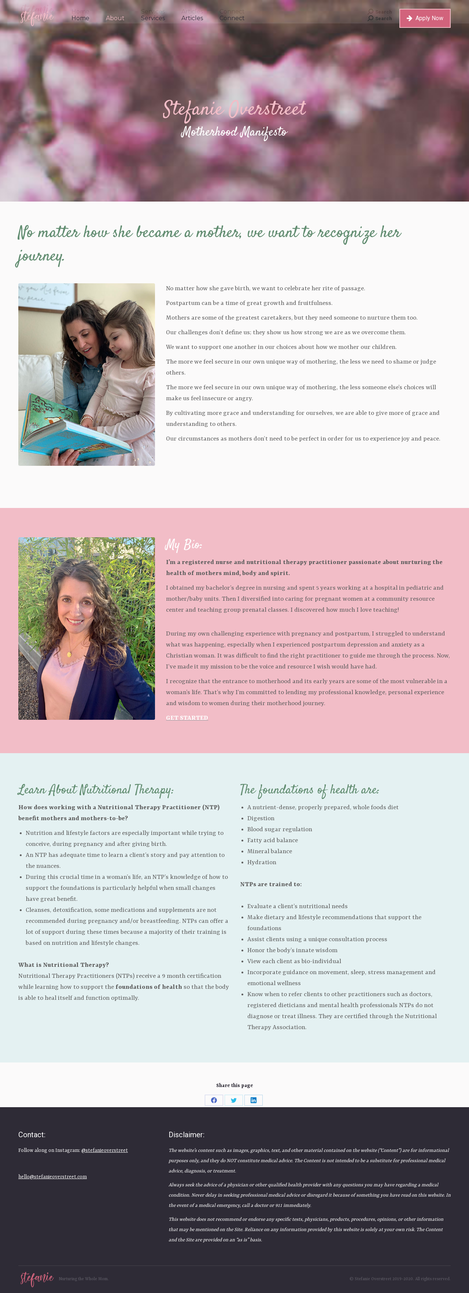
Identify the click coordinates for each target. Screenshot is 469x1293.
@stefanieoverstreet (104, 1150)
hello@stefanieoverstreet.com (52, 1177)
